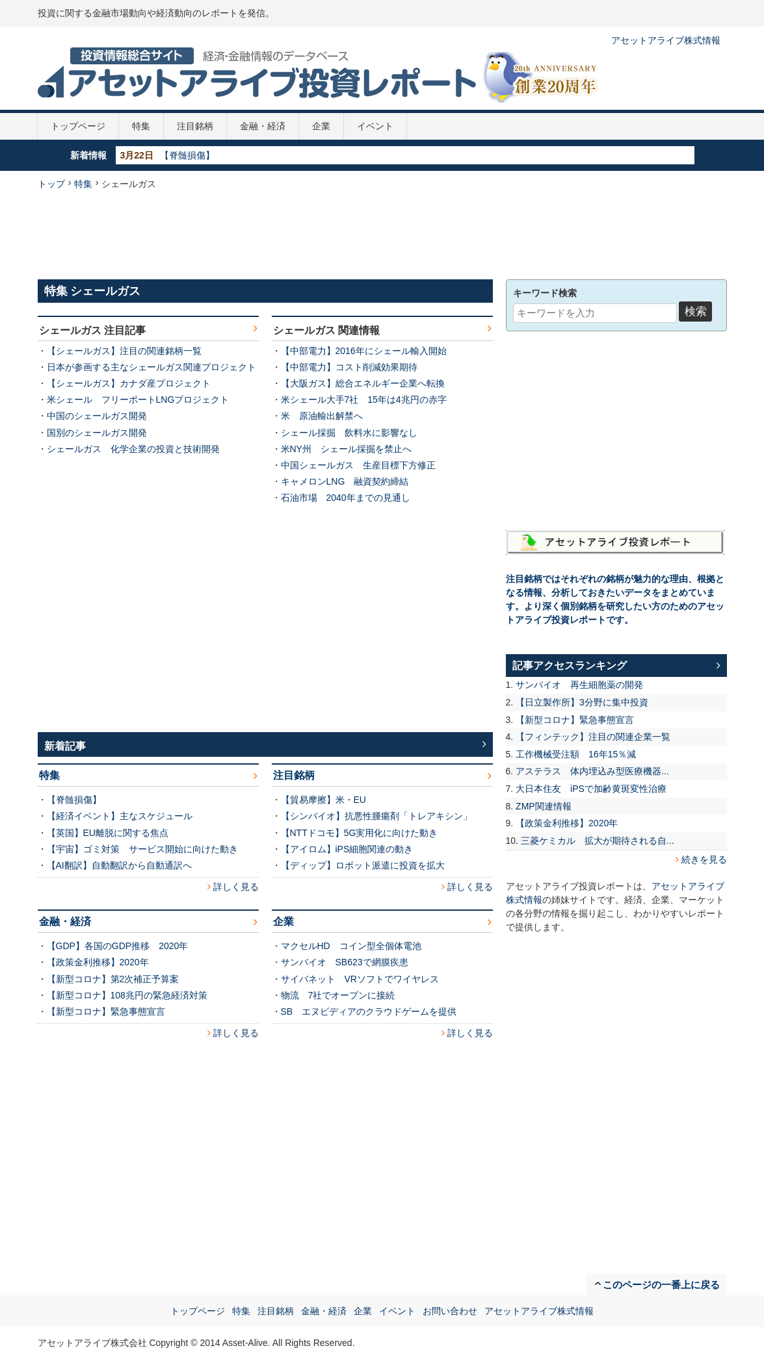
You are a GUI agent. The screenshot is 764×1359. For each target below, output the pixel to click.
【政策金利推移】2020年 (98, 962)
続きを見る (704, 859)
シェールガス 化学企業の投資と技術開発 (133, 449)
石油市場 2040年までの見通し (345, 497)
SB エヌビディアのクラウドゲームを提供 (369, 1011)
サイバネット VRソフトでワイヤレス (360, 979)
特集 (141, 126)
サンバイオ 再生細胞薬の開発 (579, 685)
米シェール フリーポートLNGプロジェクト (138, 399)
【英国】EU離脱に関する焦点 (107, 833)
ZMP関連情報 (544, 806)
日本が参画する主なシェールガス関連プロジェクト (151, 367)
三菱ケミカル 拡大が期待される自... (597, 840)
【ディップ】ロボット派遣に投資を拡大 (363, 865)
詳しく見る (236, 887)
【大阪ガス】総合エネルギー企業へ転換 (363, 383)
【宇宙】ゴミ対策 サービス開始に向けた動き (142, 849)
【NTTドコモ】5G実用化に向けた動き (359, 833)
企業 (321, 126)
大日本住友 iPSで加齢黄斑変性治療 (591, 788)
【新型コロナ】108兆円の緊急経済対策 (127, 995)
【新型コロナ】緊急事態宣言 (106, 1011)
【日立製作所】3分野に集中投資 (582, 702)
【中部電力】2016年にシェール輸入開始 (364, 351)
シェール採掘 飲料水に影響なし (349, 432)
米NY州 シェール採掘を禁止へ (346, 449)
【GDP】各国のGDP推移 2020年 (118, 946)
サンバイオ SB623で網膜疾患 (344, 962)
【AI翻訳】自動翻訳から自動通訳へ (119, 865)
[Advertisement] (382, 233)
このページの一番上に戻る (661, 1284)
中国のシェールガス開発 (97, 416)
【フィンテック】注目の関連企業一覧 (593, 736)
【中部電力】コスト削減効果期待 (349, 367)
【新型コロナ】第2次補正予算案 (113, 979)
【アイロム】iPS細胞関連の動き (347, 849)
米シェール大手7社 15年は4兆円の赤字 (364, 399)
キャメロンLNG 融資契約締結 (345, 481)
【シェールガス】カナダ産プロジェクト (129, 383)
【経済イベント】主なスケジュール (119, 816)
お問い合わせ (450, 1311)
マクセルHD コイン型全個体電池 (351, 946)
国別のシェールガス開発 (97, 432)
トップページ (78, 126)
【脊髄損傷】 (187, 155)
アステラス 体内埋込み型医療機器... (592, 771)
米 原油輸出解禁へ (322, 416)
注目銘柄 (195, 126)
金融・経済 (262, 126)
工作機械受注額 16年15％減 (576, 754)
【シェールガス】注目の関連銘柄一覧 (124, 351)
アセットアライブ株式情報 (665, 40)
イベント (375, 126)
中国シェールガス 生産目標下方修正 (358, 465)
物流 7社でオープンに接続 (338, 995)
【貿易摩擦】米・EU (323, 799)
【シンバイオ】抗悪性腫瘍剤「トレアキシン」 (376, 816)
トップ (51, 184)
